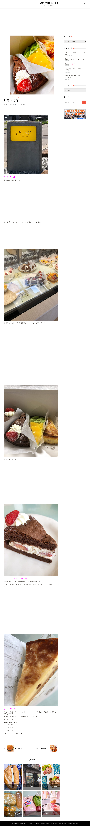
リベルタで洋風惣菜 (51, 786)
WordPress (75, 823)
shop (5, 97)
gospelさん (7, 104)
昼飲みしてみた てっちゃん (74, 59)
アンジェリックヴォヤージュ (15, 733)
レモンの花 (20, 222)
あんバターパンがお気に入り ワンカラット (13, 786)
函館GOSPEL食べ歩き (49, 3)
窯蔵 (32, 786)
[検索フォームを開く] (84, 4)
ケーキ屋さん (12, 97)
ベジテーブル (32, 814)
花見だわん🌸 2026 (71, 64)
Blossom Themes (61, 823)
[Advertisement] (45, 21)
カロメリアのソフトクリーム (51, 814)
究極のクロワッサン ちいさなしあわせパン (13, 814)
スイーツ (19, 97)
